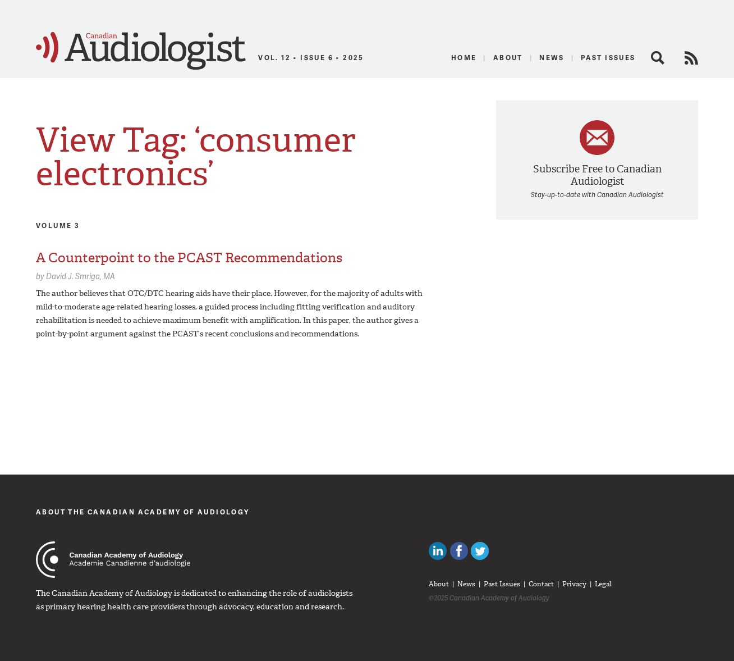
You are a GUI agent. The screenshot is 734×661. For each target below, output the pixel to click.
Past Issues (608, 57)
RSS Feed (691, 58)
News (552, 57)
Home (464, 57)
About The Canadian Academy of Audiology (143, 512)
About (508, 57)
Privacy (574, 584)
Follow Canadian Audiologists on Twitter (480, 551)
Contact (541, 584)
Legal (603, 584)
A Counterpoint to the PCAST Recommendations (189, 258)
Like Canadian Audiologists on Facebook (459, 551)
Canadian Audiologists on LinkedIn (438, 551)
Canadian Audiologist (141, 51)
